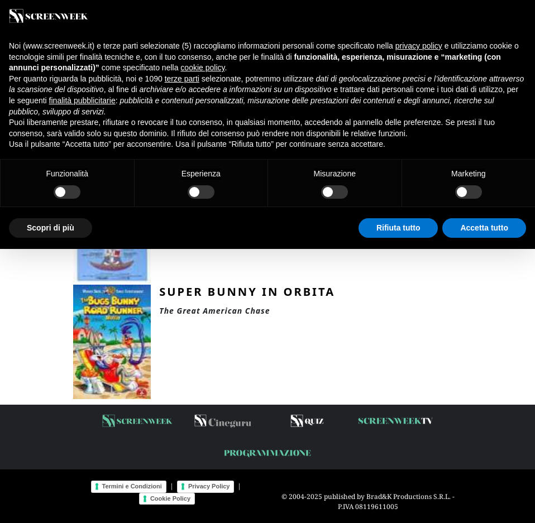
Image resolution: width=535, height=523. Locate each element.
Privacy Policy (209, 486)
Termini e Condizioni (132, 486)
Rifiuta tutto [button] (398, 227)
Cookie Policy (170, 498)
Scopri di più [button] (50, 227)
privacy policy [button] (418, 45)
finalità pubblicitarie (82, 100)
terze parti (182, 78)
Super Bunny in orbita (247, 291)
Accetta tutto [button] (484, 227)
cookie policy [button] (202, 67)
